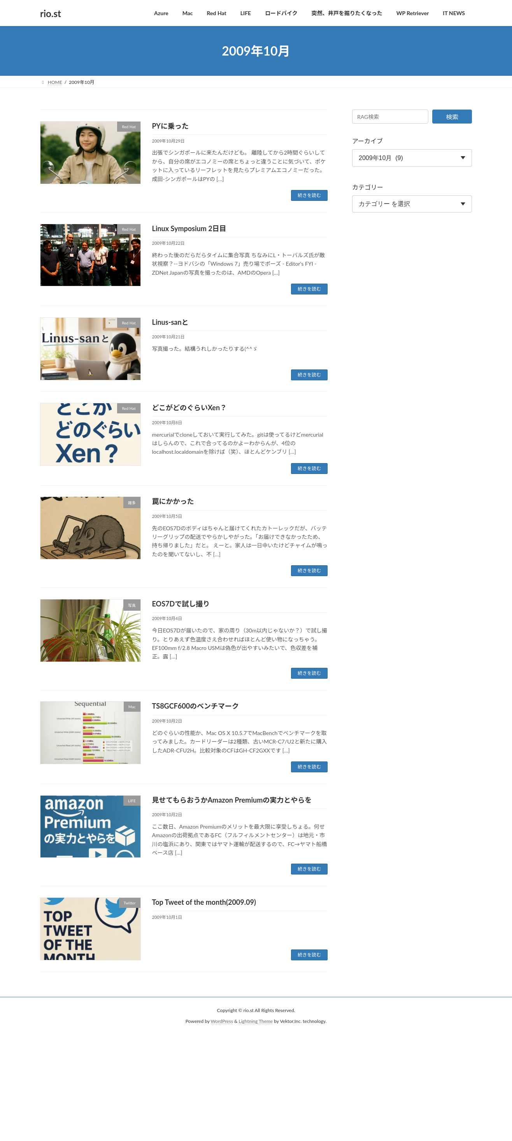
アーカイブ (367, 141)
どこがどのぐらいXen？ (189, 407)
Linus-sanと (170, 322)
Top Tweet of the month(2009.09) (204, 902)
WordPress (222, 1021)
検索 (452, 116)
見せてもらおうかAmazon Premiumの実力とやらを (232, 800)
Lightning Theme (256, 1021)
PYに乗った (170, 126)
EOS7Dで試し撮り (181, 603)
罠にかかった (173, 501)
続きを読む (309, 195)
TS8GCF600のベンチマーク (195, 706)
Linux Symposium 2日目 (189, 228)
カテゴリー (367, 187)
